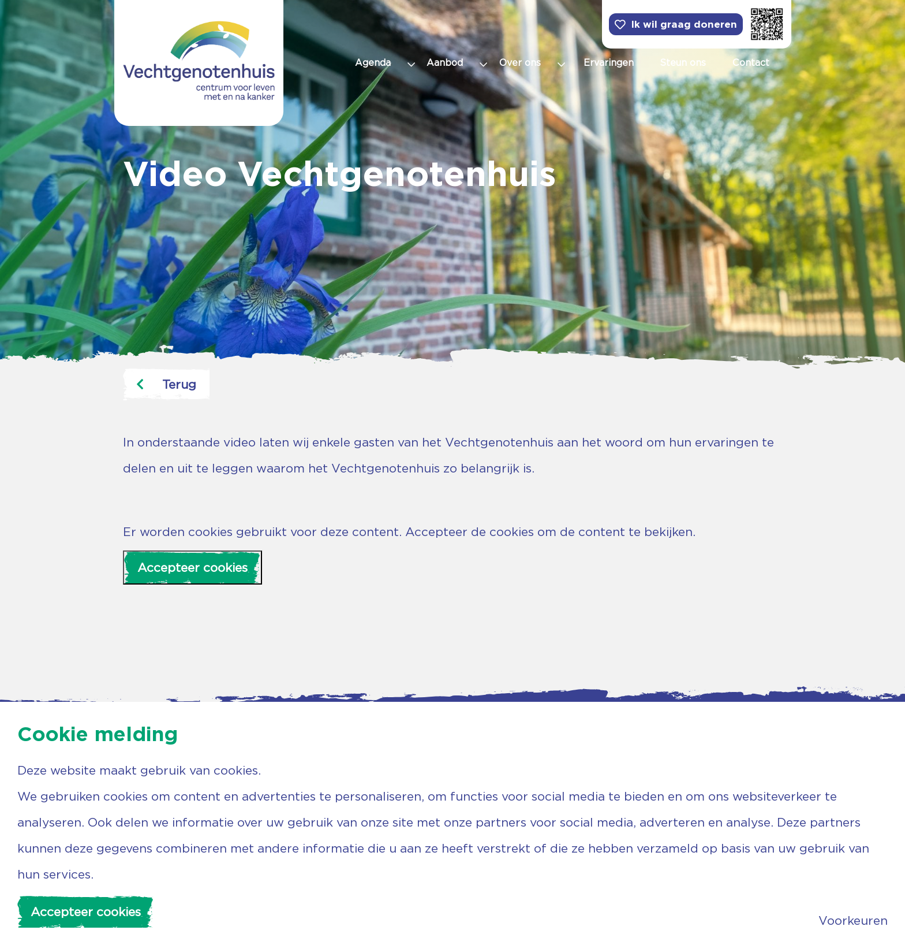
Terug (166, 384)
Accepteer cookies (192, 567)
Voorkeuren (853, 920)
